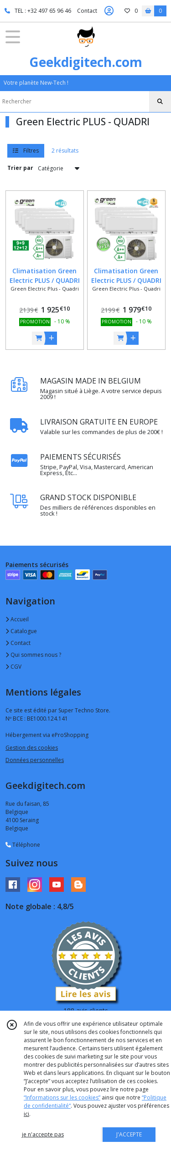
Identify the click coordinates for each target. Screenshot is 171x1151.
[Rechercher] (160, 101)
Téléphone (22, 845)
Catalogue (21, 631)
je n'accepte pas (43, 1134)
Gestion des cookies (31, 748)
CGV (13, 666)
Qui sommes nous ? (33, 655)
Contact (87, 11)
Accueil (17, 619)
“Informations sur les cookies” (62, 1097)
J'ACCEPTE (129, 1134)
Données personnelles (34, 760)
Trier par (20, 168)
